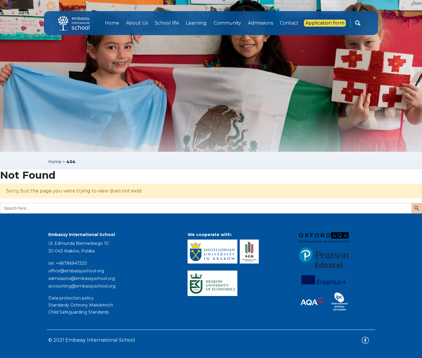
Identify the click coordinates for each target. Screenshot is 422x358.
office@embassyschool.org (76, 270)
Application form (324, 23)
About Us (137, 23)
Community (227, 23)
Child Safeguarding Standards (78, 312)
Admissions (260, 23)
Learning (196, 23)
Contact (289, 23)
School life (167, 23)
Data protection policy (71, 298)
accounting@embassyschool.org (81, 286)
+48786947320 (71, 263)
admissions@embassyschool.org (81, 278)
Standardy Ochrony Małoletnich (80, 305)
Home (112, 23)
